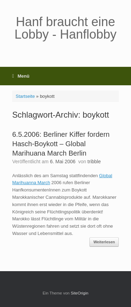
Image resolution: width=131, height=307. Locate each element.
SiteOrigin (79, 293)
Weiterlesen (104, 242)
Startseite (25, 96)
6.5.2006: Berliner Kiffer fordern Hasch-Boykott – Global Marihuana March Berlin (61, 144)
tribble (94, 161)
